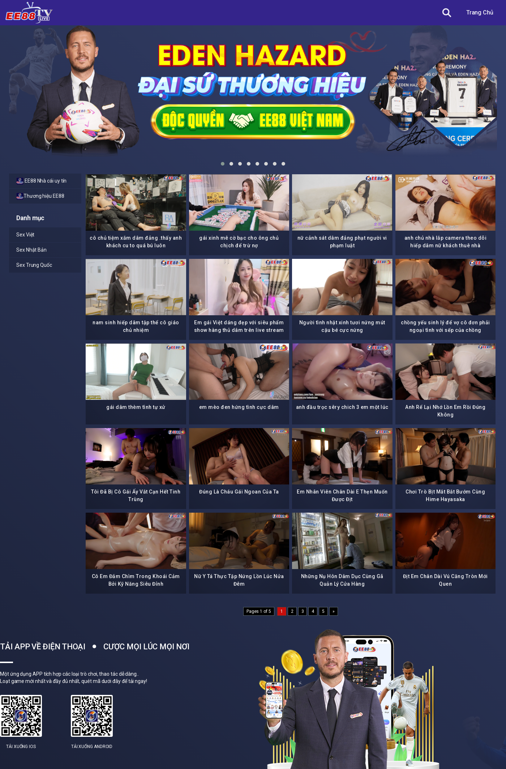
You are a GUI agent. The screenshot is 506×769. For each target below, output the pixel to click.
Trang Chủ (479, 12)
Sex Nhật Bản (31, 250)
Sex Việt (25, 235)
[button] (222, 163)
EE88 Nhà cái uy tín (41, 181)
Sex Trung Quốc (34, 265)
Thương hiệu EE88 (40, 196)
